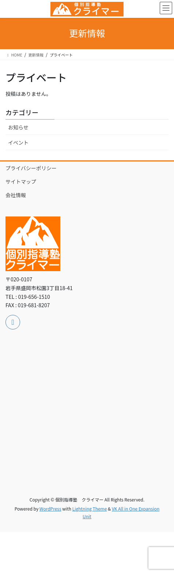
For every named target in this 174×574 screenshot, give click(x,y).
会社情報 (15, 195)
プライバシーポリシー (31, 168)
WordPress (50, 508)
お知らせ (18, 127)
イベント (18, 142)
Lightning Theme (89, 508)
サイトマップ (20, 181)
